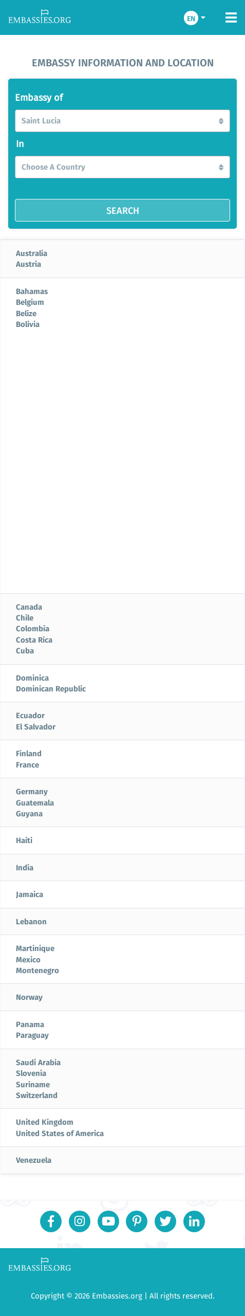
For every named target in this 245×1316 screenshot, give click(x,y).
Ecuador (30, 715)
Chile (24, 617)
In (20, 144)
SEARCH (122, 210)
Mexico (28, 959)
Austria (28, 264)
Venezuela (33, 1160)
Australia (31, 253)
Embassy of (39, 97)
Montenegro (37, 970)
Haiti (24, 840)
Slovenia (31, 1073)
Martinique (35, 948)
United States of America (60, 1133)
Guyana (29, 813)
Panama (30, 1024)
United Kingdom (44, 1122)
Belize (26, 313)
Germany (32, 791)
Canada (29, 606)
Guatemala (35, 802)
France (27, 764)
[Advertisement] (122, 465)
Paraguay (32, 1035)
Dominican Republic (51, 688)
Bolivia (28, 324)
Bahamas (32, 291)
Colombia (32, 628)
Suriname (33, 1084)
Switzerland (37, 1095)
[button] (122, 120)
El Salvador (35, 726)
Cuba (25, 650)
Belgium (30, 302)
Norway (29, 997)
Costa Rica (34, 639)
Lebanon (31, 921)
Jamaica (29, 894)
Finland (29, 753)
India (24, 867)
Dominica (32, 677)
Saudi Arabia (38, 1062)
